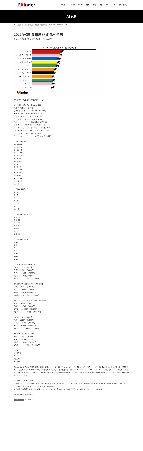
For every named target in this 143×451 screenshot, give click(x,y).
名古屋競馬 (28, 399)
